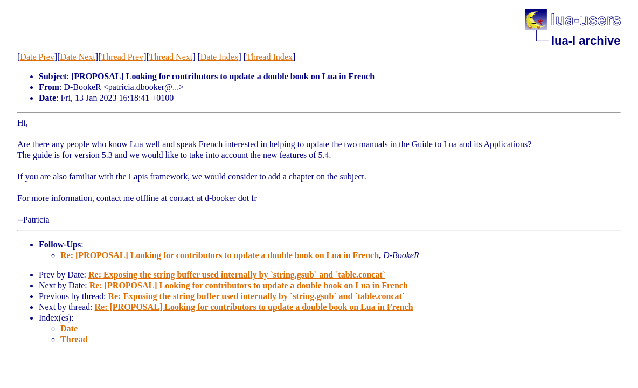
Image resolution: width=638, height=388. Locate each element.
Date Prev (37, 56)
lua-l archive (585, 40)
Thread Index (269, 56)
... (175, 87)
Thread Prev (122, 56)
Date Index (219, 56)
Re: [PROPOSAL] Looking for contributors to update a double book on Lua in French (219, 255)
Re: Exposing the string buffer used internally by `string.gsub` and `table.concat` (236, 274)
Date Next (77, 56)
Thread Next (170, 56)
